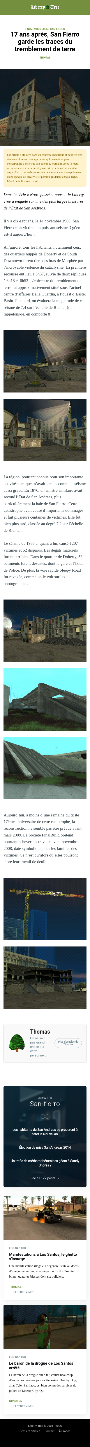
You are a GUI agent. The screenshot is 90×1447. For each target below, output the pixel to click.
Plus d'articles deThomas (68, 1043)
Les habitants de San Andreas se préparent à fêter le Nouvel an (45, 1132)
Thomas (44, 57)
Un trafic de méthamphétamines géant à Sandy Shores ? (45, 1163)
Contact (49, 1431)
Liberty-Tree (35, 1425)
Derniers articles (29, 1431)
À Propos (65, 1431)
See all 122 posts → (45, 1178)
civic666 (15, 1401)
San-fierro (45, 1104)
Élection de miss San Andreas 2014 (45, 1147)
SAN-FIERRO (57, 29)
